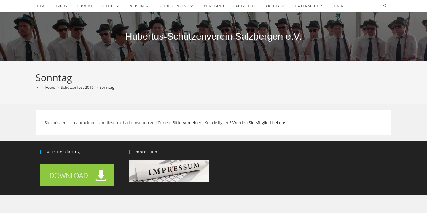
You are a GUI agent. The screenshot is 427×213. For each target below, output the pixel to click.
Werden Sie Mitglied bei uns (259, 122)
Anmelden (192, 122)
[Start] (37, 87)
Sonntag (106, 87)
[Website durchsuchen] (385, 6)
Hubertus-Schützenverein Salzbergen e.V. (213, 36)
